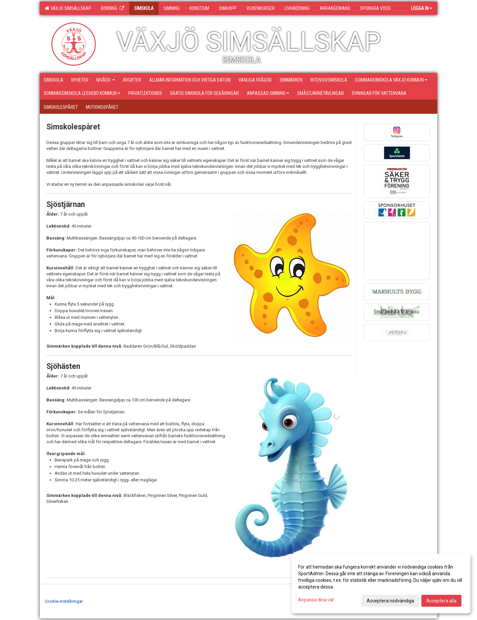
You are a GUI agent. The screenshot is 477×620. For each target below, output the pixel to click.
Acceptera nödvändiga (390, 600)
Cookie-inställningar (64, 601)
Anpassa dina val (316, 599)
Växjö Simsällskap (68, 8)
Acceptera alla (441, 600)
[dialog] (381, 583)
